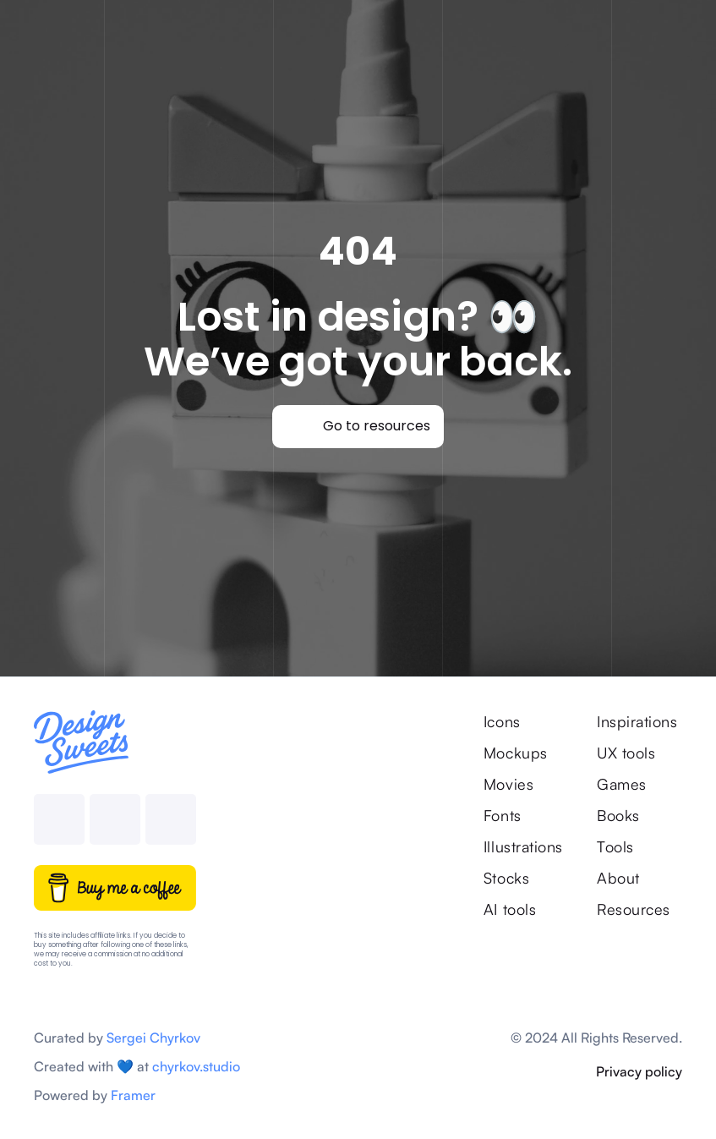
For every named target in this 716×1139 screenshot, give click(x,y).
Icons (502, 721)
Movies (508, 784)
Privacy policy (639, 1071)
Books (618, 815)
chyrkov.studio (196, 1066)
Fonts (503, 815)
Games (622, 784)
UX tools (626, 752)
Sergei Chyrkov (153, 1037)
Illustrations (523, 846)
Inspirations (639, 721)
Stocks (506, 877)
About (618, 877)
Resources (633, 909)
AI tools (510, 909)
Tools (615, 846)
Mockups (516, 752)
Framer (133, 1095)
